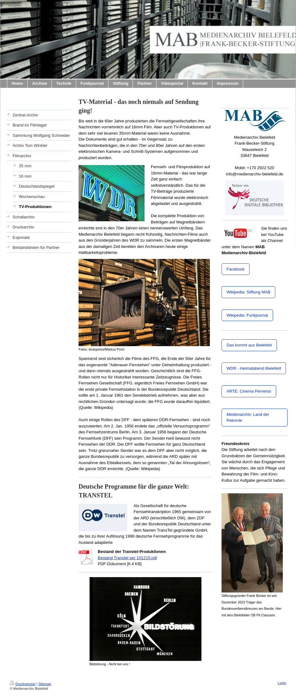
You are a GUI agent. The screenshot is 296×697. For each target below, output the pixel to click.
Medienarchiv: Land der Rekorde (248, 417)
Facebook (235, 269)
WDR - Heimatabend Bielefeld (254, 368)
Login (282, 683)
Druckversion (23, 684)
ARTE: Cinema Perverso (249, 391)
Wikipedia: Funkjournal (247, 315)
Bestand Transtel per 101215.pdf (127, 557)
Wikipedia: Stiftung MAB (248, 292)
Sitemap (44, 684)
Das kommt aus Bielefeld (249, 345)
